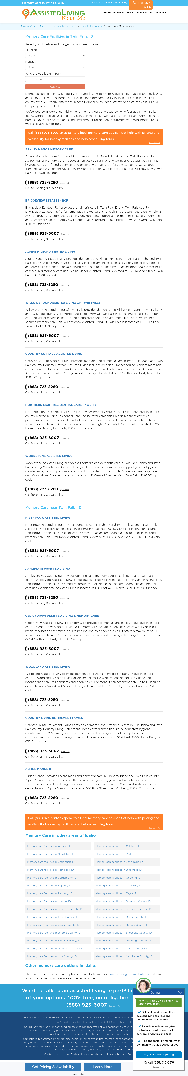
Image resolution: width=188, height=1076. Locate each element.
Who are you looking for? (43, 73)
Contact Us (51, 1054)
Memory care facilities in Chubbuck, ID (51, 862)
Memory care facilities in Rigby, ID (116, 854)
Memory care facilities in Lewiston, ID (118, 885)
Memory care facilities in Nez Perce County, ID (124, 956)
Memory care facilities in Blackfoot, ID (119, 869)
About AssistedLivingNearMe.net (82, 1054)
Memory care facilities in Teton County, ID (52, 917)
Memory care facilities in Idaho (58, 26)
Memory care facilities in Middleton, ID (50, 854)
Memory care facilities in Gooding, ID (118, 877)
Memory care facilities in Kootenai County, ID (54, 909)
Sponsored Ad (159, 7)
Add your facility (158, 12)
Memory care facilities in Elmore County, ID (53, 940)
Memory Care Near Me (137, 12)
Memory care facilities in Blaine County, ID (121, 917)
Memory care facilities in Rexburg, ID (50, 893)
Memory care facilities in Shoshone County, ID (124, 932)
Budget (30, 61)
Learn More (102, 1067)
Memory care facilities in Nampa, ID (49, 901)
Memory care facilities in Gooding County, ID (123, 940)
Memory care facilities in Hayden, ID (49, 885)
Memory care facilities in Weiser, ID (48, 846)
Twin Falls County (91, 26)
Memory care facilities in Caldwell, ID (118, 846)
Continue (55, 86)
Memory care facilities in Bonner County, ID (122, 925)
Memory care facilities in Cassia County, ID (53, 925)
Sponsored (64, 183)
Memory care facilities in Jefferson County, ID (123, 909)
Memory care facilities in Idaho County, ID (121, 948)
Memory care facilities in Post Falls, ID (50, 869)
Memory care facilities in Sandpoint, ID (119, 862)
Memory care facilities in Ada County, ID (52, 956)
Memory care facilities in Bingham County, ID (123, 901)
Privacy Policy (115, 1054)
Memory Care (28, 26)
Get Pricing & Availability (53, 1067)
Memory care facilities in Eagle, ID (116, 893)
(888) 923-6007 (142, 5)
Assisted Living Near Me (113, 12)
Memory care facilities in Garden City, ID (52, 877)
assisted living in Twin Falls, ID (128, 974)
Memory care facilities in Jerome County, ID (54, 932)
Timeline (31, 49)
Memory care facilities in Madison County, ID (54, 948)
